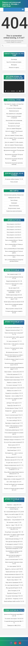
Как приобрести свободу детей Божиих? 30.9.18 (14, 552)
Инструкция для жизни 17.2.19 (14, 352)
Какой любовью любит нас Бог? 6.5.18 (14, 601)
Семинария (14, 203)
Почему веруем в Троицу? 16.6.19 (14, 408)
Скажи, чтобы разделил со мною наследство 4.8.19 (14, 426)
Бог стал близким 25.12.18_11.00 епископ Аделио (14, 508)
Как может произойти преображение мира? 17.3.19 (14, 368)
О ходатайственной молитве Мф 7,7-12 (14, 622)
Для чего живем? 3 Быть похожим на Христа (14, 139)
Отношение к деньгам (14, 123)
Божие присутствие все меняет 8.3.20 (14, 301)
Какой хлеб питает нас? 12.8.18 (14, 571)
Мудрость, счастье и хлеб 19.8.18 (14, 569)
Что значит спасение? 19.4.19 (14, 385)
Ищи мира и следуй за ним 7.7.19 (14, 423)
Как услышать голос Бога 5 (14, 234)
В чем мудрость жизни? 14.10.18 (14, 544)
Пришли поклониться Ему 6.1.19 (14, 330)
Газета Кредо (14, 200)
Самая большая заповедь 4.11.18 (14, 538)
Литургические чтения (14, 208)
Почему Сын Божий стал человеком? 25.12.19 (14, 485)
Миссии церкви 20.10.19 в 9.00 (14, 457)
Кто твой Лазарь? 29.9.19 (14, 447)
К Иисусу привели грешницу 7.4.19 (14, 377)
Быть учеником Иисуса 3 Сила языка (14, 248)
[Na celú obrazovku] (22, 91)
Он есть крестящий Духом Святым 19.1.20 (14, 277)
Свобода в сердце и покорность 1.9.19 (14, 439)
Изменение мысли (14, 111)
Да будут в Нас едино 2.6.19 (14, 402)
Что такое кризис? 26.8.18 (14, 566)
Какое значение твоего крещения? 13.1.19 (14, 333)
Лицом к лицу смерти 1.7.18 (14, 579)
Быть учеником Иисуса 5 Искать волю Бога (14, 256)
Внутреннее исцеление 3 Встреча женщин (14, 155)
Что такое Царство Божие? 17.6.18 (14, 585)
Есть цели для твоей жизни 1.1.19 (14, 327)
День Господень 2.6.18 (14, 590)
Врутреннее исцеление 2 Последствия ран (14, 151)
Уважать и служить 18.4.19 (14, 382)
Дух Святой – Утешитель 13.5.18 (14, 598)
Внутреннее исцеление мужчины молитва (14, 163)
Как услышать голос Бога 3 (14, 229)
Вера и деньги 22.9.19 (14, 445)
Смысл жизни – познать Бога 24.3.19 (14, 371)
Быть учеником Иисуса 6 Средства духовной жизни (14, 260)
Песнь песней (14, 181)
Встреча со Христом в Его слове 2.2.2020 (14, 284)
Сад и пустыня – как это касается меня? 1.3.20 (14, 298)
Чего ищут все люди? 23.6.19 (14, 417)
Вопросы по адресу (14, 67)
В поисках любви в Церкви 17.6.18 (14, 179)
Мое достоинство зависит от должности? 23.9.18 (14, 556)
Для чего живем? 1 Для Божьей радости (14, 132)
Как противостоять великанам (14, 120)
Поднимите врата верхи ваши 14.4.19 (14, 379)
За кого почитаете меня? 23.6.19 (14, 415)
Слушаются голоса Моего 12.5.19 (14, 393)
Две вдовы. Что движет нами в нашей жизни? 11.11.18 (14, 535)
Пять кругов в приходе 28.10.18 (14, 541)
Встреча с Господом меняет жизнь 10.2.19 (14, 349)
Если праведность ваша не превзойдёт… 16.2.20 (14, 291)
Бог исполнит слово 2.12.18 (14, 522)
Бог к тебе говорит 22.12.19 (14, 481)
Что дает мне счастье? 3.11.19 (14, 462)
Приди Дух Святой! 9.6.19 (14, 405)
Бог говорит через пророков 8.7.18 (14, 577)
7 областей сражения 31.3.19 (14, 374)
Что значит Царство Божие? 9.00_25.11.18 (14, 528)
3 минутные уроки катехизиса (14, 211)
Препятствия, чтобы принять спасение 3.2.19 (14, 344)
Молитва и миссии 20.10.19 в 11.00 (14, 460)
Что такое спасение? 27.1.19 (14, 341)
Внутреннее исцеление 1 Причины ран (14, 147)
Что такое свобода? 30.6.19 (14, 420)
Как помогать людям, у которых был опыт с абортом (14, 104)
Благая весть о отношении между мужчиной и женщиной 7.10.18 (14, 547)
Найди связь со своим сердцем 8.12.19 (14, 479)
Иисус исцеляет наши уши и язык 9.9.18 (14, 563)
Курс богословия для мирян (14, 62)
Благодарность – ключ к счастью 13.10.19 (14, 453)
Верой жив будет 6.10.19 (14, 450)
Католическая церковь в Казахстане (14, 195)
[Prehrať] (5, 91)
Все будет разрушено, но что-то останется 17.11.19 (14, 468)
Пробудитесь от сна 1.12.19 (14, 476)
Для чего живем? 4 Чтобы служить (14, 142)
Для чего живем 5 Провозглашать (14, 145)
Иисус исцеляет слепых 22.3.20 (14, 308)
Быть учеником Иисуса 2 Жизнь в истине (14, 245)
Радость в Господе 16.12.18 (14, 517)
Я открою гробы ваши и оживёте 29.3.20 (14, 312)
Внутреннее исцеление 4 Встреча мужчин (14, 159)
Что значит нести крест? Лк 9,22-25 (14, 618)
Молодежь (14, 64)
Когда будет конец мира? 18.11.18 (14, 532)
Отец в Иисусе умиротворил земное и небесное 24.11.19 (14, 473)
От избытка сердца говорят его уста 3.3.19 (14, 360)
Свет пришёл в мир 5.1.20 (14, 274)
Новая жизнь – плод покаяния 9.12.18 (14, 519)
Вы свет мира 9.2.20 (14, 288)
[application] (14, 87)
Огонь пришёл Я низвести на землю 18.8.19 (14, 433)
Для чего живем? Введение (14, 128)
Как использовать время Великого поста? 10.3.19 (14, 364)
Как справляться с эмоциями (14, 113)
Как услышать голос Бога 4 (14, 232)
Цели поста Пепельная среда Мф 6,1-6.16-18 (14, 615)
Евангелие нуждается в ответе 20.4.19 (14, 387)
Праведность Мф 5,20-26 (14, 625)
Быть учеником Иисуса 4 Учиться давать (14, 252)
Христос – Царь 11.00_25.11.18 (14, 525)
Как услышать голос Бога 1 (14, 224)
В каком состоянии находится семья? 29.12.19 (14, 489)
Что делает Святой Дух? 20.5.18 (14, 596)
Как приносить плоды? (14, 125)
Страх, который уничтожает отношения (14, 117)
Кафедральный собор (14, 197)
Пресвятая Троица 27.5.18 (14, 593)
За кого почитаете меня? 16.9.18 (14, 559)
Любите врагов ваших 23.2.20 (14, 294)
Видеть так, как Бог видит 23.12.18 (14, 514)
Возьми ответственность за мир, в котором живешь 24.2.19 (14, 355)
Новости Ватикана (14, 205)
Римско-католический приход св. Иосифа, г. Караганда (11, 4)
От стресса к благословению (14, 108)
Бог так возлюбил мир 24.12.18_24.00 (14, 511)
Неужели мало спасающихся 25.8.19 (14, 436)
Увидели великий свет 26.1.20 (14, 281)
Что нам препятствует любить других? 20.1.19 (14, 337)
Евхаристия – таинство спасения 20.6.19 (14, 411)
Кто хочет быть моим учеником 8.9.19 (14, 442)
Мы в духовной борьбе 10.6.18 (14, 587)
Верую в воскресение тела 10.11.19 (14, 465)
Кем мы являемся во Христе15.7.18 (14, 574)
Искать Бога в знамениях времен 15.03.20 (14, 305)
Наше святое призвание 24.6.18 (14, 582)
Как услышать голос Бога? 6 (14, 237)
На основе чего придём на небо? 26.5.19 (14, 399)
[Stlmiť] (20, 91)
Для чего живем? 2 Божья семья (14, 135)
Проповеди (14, 59)
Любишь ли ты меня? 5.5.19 (14, 390)
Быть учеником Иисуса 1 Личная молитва (14, 241)
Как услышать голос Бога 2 (14, 226)
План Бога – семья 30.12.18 (14, 504)
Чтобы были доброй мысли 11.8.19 (14, 430)
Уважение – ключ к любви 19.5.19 (14, 396)
